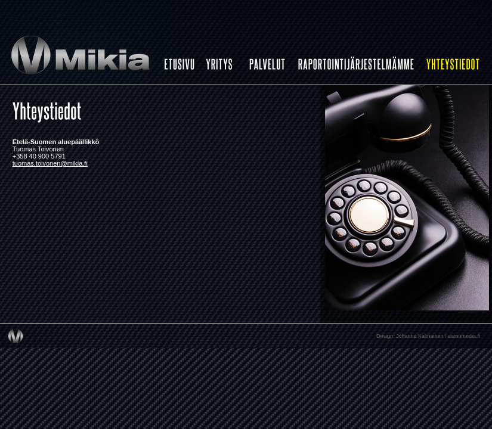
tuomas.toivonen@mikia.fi (50, 163)
